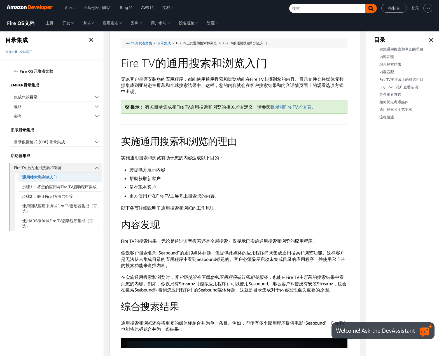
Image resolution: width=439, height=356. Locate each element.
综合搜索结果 (390, 64)
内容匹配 (386, 72)
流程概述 (386, 117)
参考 (58, 116)
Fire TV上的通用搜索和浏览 (58, 167)
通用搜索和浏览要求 (395, 109)
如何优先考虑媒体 (393, 102)
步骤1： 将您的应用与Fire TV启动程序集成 (59, 186)
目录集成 (164, 43)
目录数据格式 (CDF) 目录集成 (58, 141)
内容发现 (386, 57)
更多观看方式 (390, 94)
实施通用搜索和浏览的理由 (401, 49)
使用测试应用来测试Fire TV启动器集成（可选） (59, 208)
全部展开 (26, 52)
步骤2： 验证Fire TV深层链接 (47, 196)
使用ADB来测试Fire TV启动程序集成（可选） (57, 223)
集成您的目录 (58, 97)
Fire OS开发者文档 (138, 43)
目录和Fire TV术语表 (291, 107)
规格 (58, 106)
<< (33, 71)
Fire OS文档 (20, 23)
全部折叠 (11, 52)
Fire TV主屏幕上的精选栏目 (401, 79)
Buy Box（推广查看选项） (400, 87)
